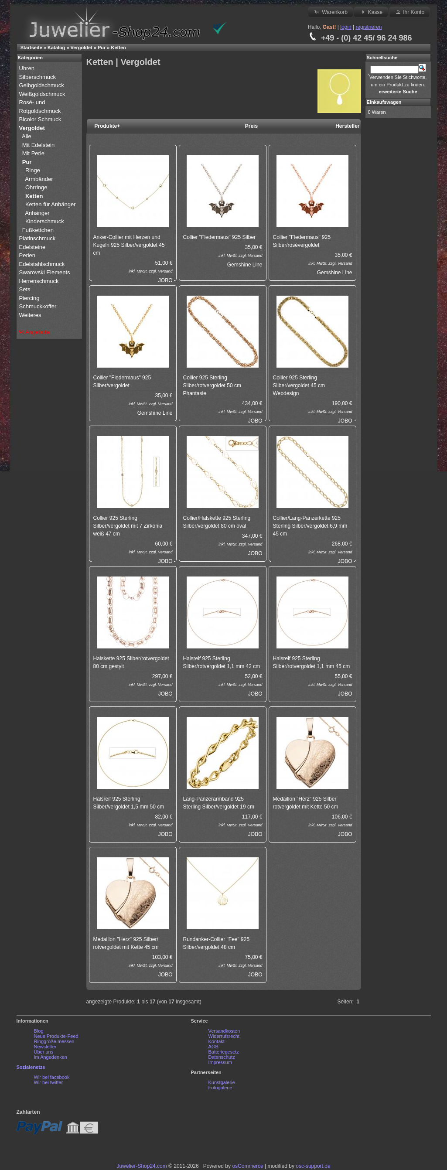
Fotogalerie (220, 1087)
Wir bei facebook (52, 1077)
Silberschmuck (38, 77)
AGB (213, 1046)
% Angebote (34, 332)
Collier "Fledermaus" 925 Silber (219, 237)
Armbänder (39, 179)
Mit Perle (34, 153)
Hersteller (347, 126)
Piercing (29, 298)
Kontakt (216, 1041)
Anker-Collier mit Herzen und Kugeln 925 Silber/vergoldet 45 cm (129, 245)
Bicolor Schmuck (41, 119)
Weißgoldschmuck (43, 94)
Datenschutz (221, 1057)
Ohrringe (36, 187)
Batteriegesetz (223, 1051)
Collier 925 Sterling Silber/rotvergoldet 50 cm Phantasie (212, 385)
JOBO (165, 280)
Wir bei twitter (48, 1082)
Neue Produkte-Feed (56, 1036)
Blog (39, 1031)
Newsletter (45, 1046)
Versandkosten (224, 1031)
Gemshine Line (245, 265)
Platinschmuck (38, 238)
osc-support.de (313, 1166)
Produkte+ (107, 126)
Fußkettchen (38, 230)
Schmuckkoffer (38, 306)
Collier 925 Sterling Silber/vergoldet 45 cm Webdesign (299, 385)
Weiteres (31, 315)
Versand (165, 271)
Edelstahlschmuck (42, 264)
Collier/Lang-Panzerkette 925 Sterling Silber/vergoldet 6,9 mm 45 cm (310, 526)
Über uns (44, 1051)
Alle (27, 136)
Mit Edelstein (39, 145)
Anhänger (37, 213)
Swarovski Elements (44, 272)
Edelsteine (33, 247)
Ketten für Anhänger (50, 204)
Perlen (28, 255)
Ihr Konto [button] (409, 11)
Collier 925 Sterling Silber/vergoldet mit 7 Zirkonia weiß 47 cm (128, 526)
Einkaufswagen (384, 102)
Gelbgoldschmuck (42, 85)
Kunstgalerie (221, 1082)
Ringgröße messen (54, 1041)
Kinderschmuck (44, 221)
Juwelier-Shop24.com (141, 1166)
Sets (25, 289)
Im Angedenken (50, 1057)
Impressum (220, 1062)
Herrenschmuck (40, 281)
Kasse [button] (370, 11)
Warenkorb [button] (331, 11)
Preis (251, 126)
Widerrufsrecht (224, 1036)
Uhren (27, 68)
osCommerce (247, 1166)
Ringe (32, 170)
